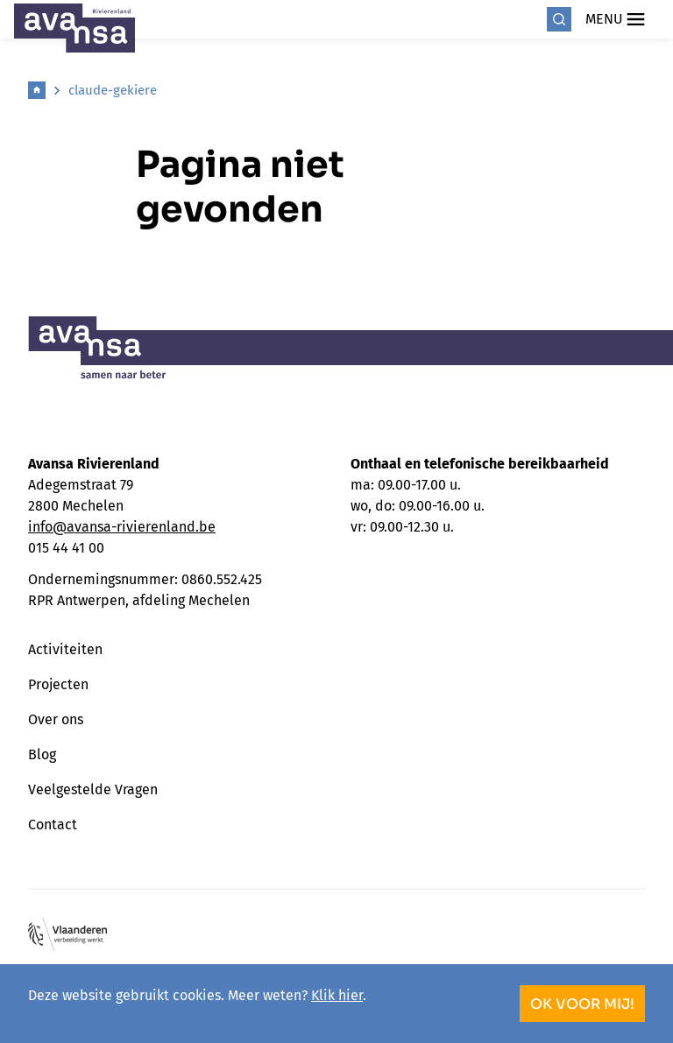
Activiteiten (65, 649)
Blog (42, 754)
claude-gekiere (112, 90)
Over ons (55, 719)
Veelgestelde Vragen (93, 789)
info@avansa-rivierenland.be (122, 526)
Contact (52, 824)
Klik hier (337, 995)
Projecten (58, 684)
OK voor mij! (582, 1004)
